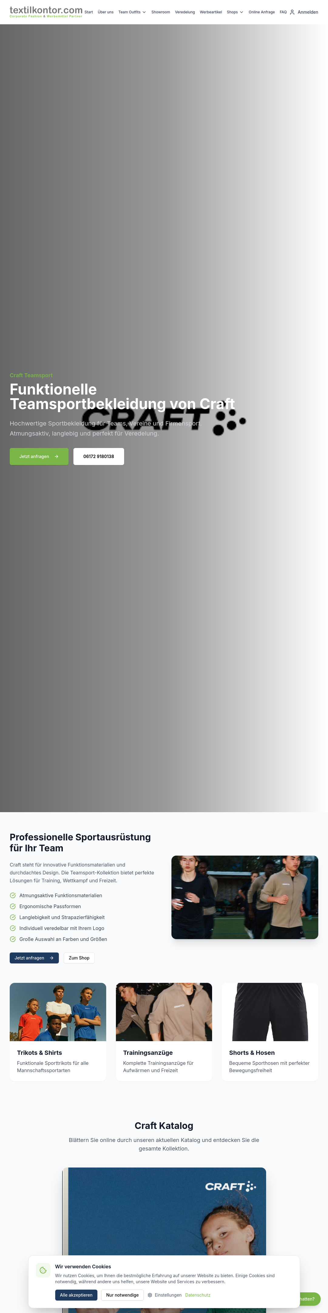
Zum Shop (79, 957)
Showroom (160, 12)
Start (89, 12)
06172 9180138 (98, 456)
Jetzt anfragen (39, 456)
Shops (235, 12)
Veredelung (185, 12)
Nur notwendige (122, 1295)
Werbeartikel (211, 12)
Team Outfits (132, 12)
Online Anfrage (262, 12)
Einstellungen (164, 1295)
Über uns (105, 12)
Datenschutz (198, 1295)
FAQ (283, 12)
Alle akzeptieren (76, 1295)
